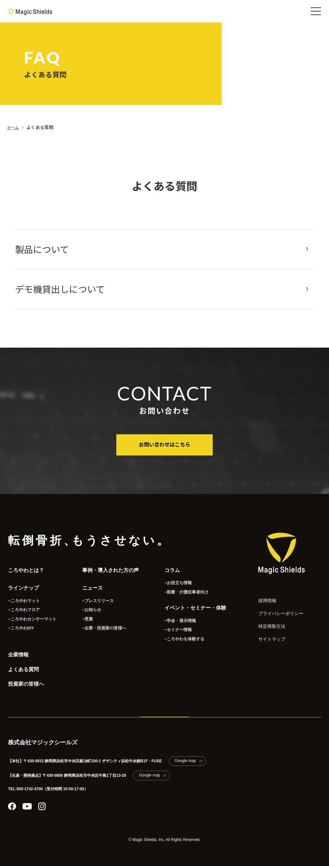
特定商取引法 (268, 620)
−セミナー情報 (173, 625)
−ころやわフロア (22, 604)
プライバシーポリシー (274, 609)
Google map (182, 758)
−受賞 (83, 614)
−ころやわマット (22, 595)
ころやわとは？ (26, 568)
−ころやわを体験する (179, 634)
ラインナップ (23, 584)
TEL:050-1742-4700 (25, 784)
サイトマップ (268, 631)
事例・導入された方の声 (106, 568)
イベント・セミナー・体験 (191, 604)
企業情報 (18, 650)
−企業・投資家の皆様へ (98, 623)
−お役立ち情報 (173, 579)
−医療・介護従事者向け (181, 588)
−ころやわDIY (20, 623)
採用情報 (264, 597)
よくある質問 (23, 666)
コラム (168, 568)
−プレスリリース (93, 595)
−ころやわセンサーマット (30, 614)
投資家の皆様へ (26, 683)
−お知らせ (87, 604)
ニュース (88, 584)
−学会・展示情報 (175, 615)
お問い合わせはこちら (164, 444)
